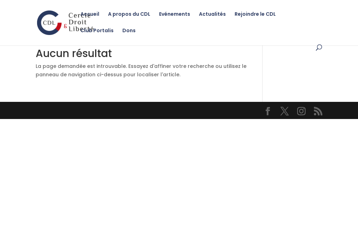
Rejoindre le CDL (255, 15)
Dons (129, 31)
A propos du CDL (129, 15)
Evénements (174, 15)
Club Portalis (97, 31)
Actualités (212, 15)
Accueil (89, 15)
